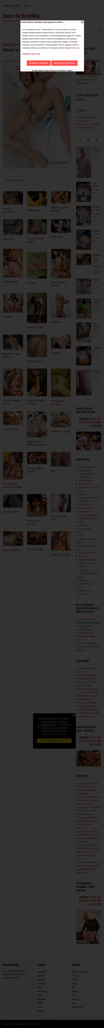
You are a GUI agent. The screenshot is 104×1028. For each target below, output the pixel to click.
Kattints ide (75, 48)
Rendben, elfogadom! (38, 63)
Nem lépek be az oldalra (64, 63)
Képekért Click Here (31, 54)
